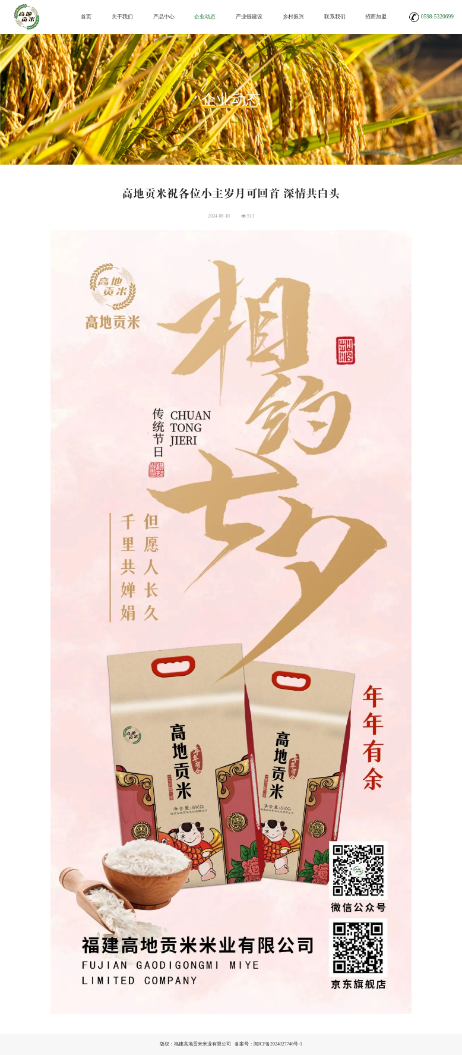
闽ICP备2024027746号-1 (278, 1044)
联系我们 (335, 17)
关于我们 (122, 17)
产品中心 (164, 17)
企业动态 (205, 17)
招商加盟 (376, 17)
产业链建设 (249, 17)
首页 (86, 17)
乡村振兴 (293, 17)
